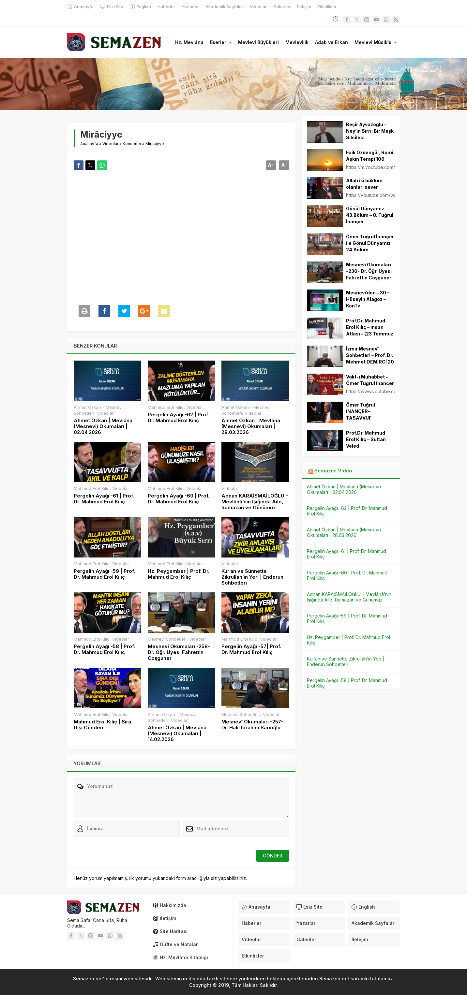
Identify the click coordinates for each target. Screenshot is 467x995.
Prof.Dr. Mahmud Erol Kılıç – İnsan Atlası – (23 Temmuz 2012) (369, 330)
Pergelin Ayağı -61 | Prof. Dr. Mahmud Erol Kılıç (104, 499)
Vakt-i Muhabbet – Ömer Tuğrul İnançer (370, 380)
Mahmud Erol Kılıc (166, 407)
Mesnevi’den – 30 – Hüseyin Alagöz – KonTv (367, 299)
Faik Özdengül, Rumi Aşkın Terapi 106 (369, 156)
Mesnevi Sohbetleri (167, 639)
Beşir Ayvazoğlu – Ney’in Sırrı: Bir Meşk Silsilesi (370, 131)
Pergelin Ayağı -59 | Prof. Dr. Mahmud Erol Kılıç (104, 574)
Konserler (132, 143)
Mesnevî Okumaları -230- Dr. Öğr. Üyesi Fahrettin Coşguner (369, 271)
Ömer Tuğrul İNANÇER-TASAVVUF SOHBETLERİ (361, 414)
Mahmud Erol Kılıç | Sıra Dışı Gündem (102, 725)
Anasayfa (89, 143)
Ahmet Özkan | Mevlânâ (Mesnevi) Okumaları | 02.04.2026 (103, 426)
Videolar (110, 143)
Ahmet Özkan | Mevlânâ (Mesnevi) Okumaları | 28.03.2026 (250, 426)
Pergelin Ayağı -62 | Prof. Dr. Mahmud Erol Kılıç (178, 417)
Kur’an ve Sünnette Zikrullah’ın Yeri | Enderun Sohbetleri (252, 577)
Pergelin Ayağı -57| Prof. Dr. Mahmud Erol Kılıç (251, 649)
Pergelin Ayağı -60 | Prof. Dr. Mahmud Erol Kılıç (178, 499)
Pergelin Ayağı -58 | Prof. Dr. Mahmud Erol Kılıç (104, 649)
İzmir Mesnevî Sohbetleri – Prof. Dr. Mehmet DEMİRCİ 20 (370, 355)
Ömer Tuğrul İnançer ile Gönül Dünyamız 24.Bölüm (370, 243)
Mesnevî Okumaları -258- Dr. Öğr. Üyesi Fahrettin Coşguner (179, 652)
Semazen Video (333, 471)
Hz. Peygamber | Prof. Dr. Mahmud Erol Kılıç (178, 574)
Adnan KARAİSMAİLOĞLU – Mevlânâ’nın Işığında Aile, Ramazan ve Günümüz (254, 502)
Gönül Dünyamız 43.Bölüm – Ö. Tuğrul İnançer (369, 215)
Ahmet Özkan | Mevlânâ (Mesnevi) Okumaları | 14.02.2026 (177, 733)
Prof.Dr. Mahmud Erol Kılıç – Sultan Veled (366, 439)
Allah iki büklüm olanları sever (364, 184)
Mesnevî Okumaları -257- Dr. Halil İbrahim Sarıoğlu (252, 725)
